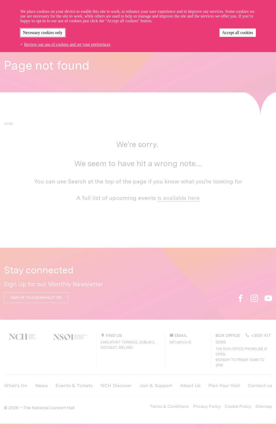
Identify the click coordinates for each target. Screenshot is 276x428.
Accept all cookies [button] (237, 32)
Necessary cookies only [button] (43, 32)
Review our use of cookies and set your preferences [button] (67, 44)
